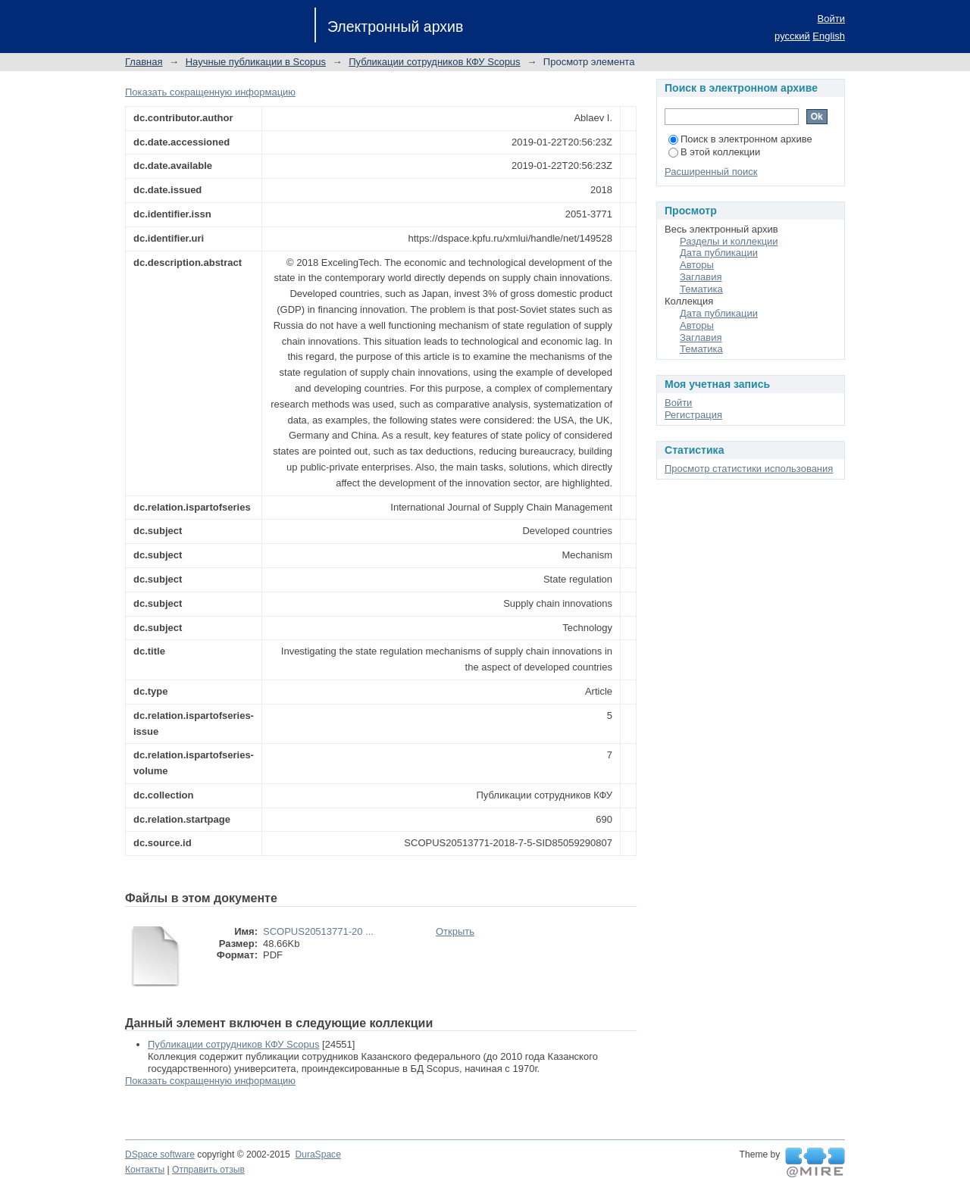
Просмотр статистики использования (749, 468)
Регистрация (693, 414)
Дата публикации (719, 252)
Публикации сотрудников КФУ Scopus (434, 61)
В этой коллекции (714, 152)
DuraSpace (317, 1154)
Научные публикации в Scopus (256, 61)
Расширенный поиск (711, 171)
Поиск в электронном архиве (740, 139)
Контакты (144, 1169)
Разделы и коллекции (729, 241)
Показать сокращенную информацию (210, 92)
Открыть (455, 931)
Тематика (701, 289)
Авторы (697, 264)
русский (792, 36)
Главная (143, 61)
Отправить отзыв (208, 1169)
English (828, 36)
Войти (831, 18)
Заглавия (701, 277)
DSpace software (160, 1154)
